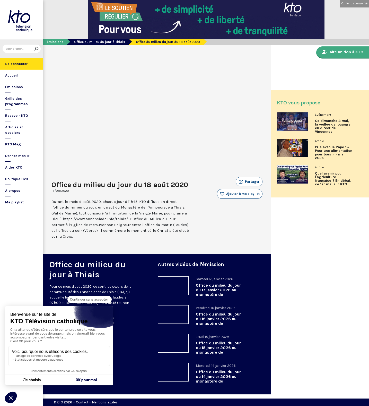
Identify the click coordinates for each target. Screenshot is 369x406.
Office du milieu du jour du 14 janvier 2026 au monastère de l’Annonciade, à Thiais (218, 378)
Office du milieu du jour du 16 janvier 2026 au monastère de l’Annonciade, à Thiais (218, 321)
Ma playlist (14, 202)
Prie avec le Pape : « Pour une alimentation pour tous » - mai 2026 (333, 152)
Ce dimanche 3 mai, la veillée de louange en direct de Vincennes (332, 126)
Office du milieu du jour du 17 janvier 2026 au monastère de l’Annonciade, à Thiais (218, 292)
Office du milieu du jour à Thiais (99, 42)
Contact (82, 402)
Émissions (14, 87)
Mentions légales (105, 402)
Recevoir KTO (16, 115)
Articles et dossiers (14, 130)
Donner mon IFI (18, 156)
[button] (249, 182)
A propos (12, 190)
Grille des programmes (16, 101)
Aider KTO (13, 167)
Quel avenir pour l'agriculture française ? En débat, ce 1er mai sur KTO (333, 179)
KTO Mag (13, 144)
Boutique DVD (16, 179)
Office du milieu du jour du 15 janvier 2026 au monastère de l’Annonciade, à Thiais (218, 350)
